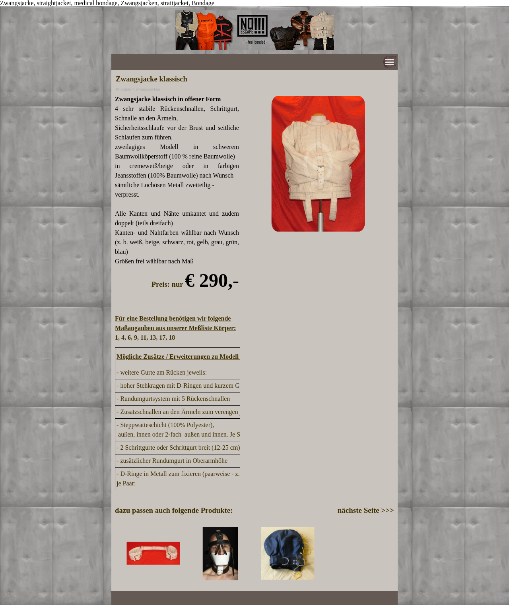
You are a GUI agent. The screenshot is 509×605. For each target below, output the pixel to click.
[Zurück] (118, 553)
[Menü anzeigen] (389, 62)
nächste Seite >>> (366, 510)
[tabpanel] (177, 218)
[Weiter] (390, 553)
